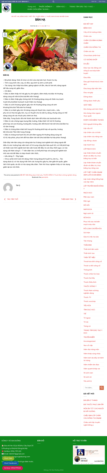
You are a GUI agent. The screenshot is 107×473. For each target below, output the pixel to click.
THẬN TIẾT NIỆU (89, 257)
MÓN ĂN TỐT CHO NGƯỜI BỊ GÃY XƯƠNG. (94, 410)
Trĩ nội (86, 322)
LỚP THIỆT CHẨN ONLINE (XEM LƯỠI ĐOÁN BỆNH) (93, 173)
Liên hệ (93, 1)
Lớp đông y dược (90, 141)
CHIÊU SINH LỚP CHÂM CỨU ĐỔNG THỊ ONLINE (92, 417)
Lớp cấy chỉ (88, 128)
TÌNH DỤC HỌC (89, 310)
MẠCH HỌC (88, 193)
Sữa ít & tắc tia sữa (91, 237)
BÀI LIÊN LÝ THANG (91, 400)
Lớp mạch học (89, 145)
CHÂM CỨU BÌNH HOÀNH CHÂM (93, 42)
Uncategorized (89, 341)
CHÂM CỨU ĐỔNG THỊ (92, 47)
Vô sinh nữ (87, 377)
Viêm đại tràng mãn (91, 349)
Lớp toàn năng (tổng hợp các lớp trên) (93, 180)
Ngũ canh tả (88, 213)
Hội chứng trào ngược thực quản (92, 114)
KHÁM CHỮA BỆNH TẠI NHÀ (39, 9)
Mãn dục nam (89, 197)
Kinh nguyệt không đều (93, 124)
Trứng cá (87, 326)
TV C (48, 26)
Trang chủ (32, 7)
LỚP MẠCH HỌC (90, 149)
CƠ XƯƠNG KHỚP (90, 60)
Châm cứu (88, 36)
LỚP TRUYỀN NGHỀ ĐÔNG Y (94, 187)
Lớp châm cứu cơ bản (92, 132)
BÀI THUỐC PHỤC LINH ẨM (93, 404)
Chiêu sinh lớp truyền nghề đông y (92, 423)
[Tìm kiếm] (53, 1)
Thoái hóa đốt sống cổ (93, 261)
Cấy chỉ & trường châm (92, 32)
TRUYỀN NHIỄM (89, 337)
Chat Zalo (8, 458)
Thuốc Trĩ (87, 297)
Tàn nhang (88, 241)
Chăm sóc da (89, 51)
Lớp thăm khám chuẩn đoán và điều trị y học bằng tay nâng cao (92, 165)
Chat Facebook (10, 463)
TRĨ (85, 314)
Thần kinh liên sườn (91, 249)
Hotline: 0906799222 (12, 468)
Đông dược (88, 97)
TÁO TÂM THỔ (10, 199)
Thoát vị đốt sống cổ (92, 266)
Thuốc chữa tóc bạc (92, 274)
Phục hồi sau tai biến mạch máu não (92, 223)
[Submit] (102, 388)
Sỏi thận (87, 233)
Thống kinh (88, 270)
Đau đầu (87, 77)
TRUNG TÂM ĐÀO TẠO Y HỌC (82, 7)
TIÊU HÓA (87, 305)
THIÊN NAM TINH (69, 199)
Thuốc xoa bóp (90, 301)
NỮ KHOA (87, 218)
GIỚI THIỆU (88, 105)
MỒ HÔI (86, 205)
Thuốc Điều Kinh (90, 282)
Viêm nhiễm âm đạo (91, 365)
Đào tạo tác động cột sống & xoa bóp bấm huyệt (92, 70)
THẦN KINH (88, 245)
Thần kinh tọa (89, 253)
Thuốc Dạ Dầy (89, 278)
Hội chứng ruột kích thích (93, 109)
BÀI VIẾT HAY (15, 16)
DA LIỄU (86, 64)
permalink (44, 177)
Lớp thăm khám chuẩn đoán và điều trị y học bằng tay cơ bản (92, 155)
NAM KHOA (88, 209)
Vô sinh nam (88, 373)
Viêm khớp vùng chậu (92, 354)
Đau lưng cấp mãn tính (92, 88)
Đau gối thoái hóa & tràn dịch (93, 83)
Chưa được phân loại (92, 55)
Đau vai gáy (88, 93)
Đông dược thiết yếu (27, 16)
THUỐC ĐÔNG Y (46, 7)
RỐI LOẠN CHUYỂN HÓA (93, 229)
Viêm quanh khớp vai (92, 369)
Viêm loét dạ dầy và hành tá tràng (94, 359)
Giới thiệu (102, 1)
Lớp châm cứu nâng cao (93, 137)
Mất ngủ (87, 201)
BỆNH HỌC (61, 7)
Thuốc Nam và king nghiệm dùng (57, 16)
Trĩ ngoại (87, 318)
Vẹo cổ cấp (88, 345)
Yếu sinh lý (88, 381)
